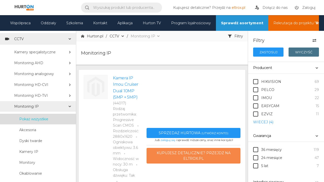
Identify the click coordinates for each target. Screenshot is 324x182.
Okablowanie (30, 173)
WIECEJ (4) (263, 122)
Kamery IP (28, 151)
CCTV (14, 39)
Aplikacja (125, 23)
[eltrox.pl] (208, 7)
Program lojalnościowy (191, 23)
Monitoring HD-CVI (31, 84)
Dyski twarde (30, 141)
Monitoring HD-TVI (31, 95)
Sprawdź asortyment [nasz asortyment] (242, 23)
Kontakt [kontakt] (100, 23)
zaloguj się (167, 140)
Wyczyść (303, 52)
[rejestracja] (271, 7)
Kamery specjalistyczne (35, 52)
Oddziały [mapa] (48, 23)
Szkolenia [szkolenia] (74, 23)
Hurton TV (152, 23)
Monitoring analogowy (34, 74)
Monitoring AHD (28, 63)
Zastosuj (268, 52)
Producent (262, 67)
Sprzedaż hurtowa (193, 133)
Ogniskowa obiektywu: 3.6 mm (125, 147)
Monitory (27, 162)
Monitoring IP (26, 106)
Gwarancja (262, 135)
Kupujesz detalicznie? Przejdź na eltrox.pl (194, 156)
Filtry (235, 36)
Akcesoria (27, 130)
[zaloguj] (305, 7)
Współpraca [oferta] (20, 23)
